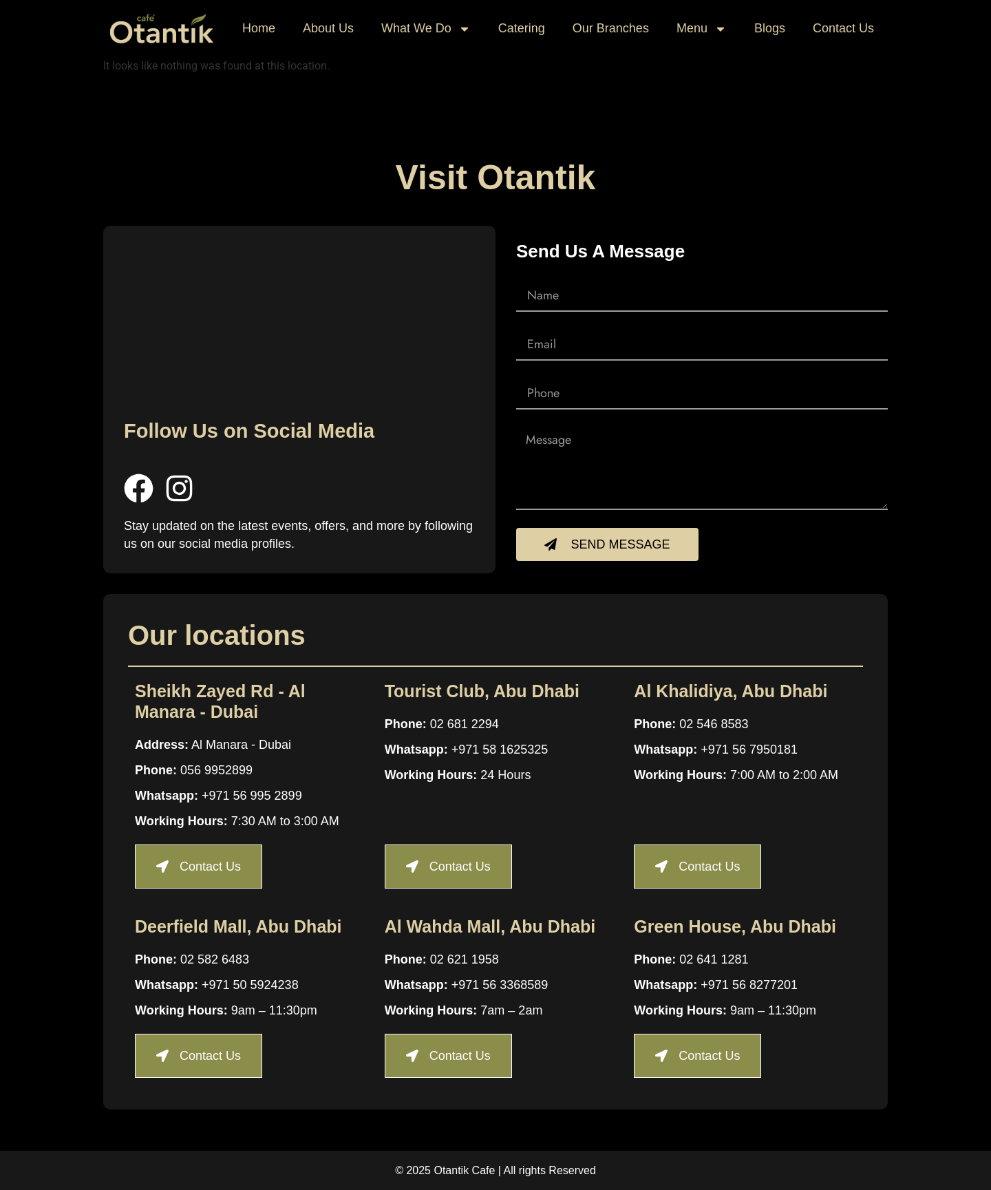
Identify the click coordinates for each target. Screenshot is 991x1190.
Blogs (769, 28)
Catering (521, 28)
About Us (328, 28)
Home (258, 28)
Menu (701, 29)
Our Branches (611, 28)
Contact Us (843, 28)
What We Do (426, 29)
